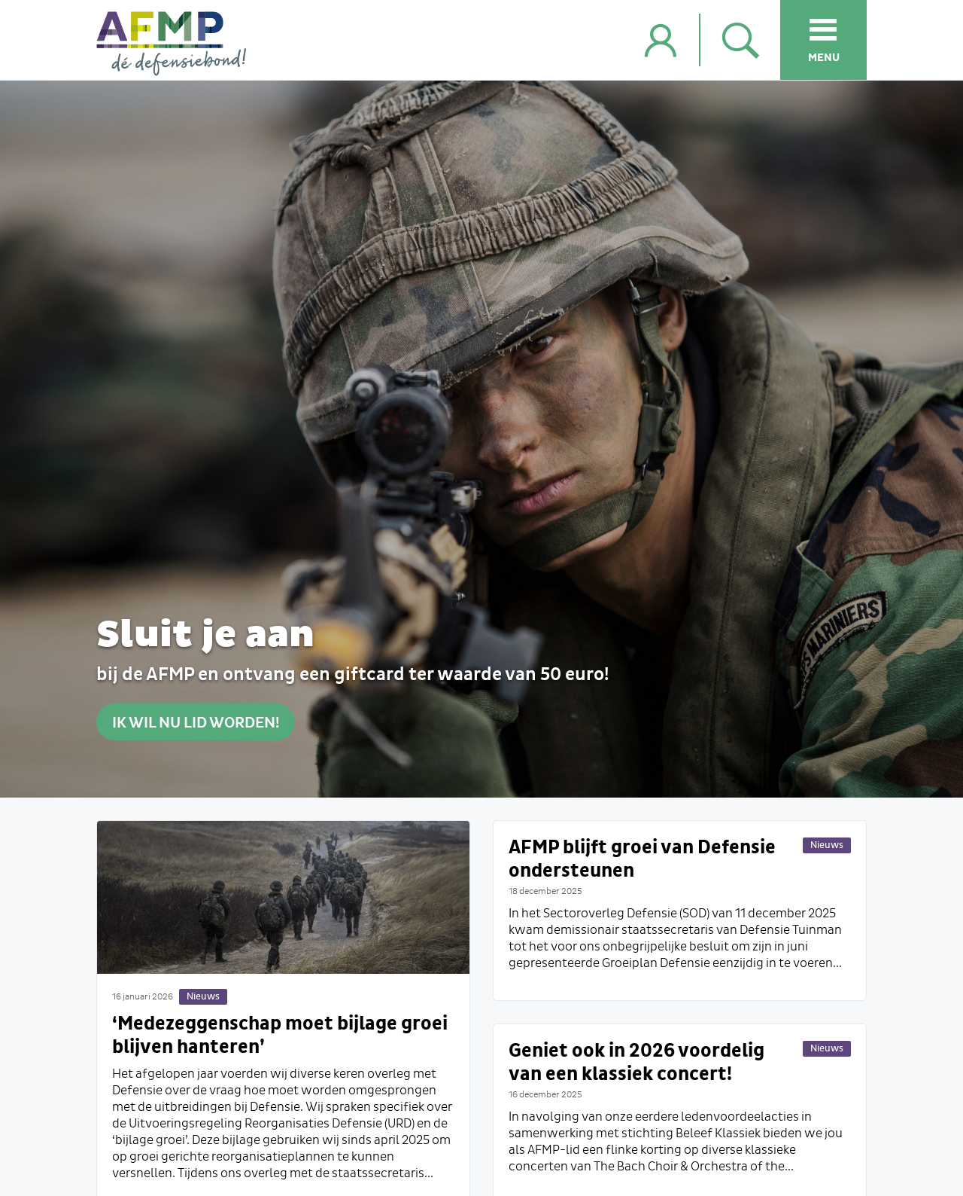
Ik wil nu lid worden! (195, 723)
